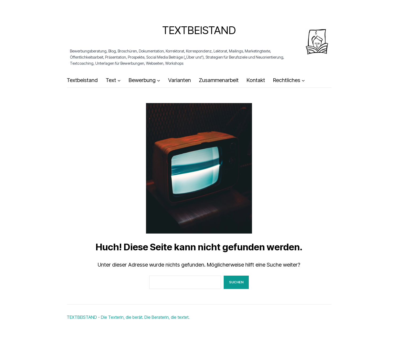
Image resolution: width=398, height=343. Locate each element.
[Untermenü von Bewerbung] (158, 80)
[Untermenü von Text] (119, 80)
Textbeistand (199, 30)
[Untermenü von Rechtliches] (303, 80)
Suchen (236, 282)
